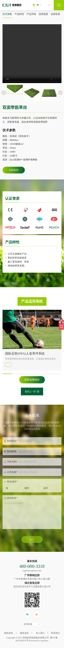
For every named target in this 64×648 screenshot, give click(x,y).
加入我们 (40, 633)
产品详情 (31, 14)
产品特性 (19, 14)
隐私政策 (8, 633)
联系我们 (55, 633)
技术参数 (7, 14)
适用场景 (43, 14)
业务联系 (55, 14)
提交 (32, 542)
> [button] (60, 92)
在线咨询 (13, 170)
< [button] (3, 92)
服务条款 (24, 633)
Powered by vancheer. (39, 640)
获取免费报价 (32, 379)
